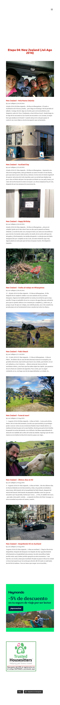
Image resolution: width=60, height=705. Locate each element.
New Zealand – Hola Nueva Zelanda (20, 101)
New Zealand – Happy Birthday (18, 221)
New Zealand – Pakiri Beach (17, 351)
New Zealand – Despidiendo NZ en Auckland (23, 544)
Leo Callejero (12, 103)
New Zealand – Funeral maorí (17, 415)
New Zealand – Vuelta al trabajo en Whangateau (25, 288)
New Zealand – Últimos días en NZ (19, 480)
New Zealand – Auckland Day (17, 164)
